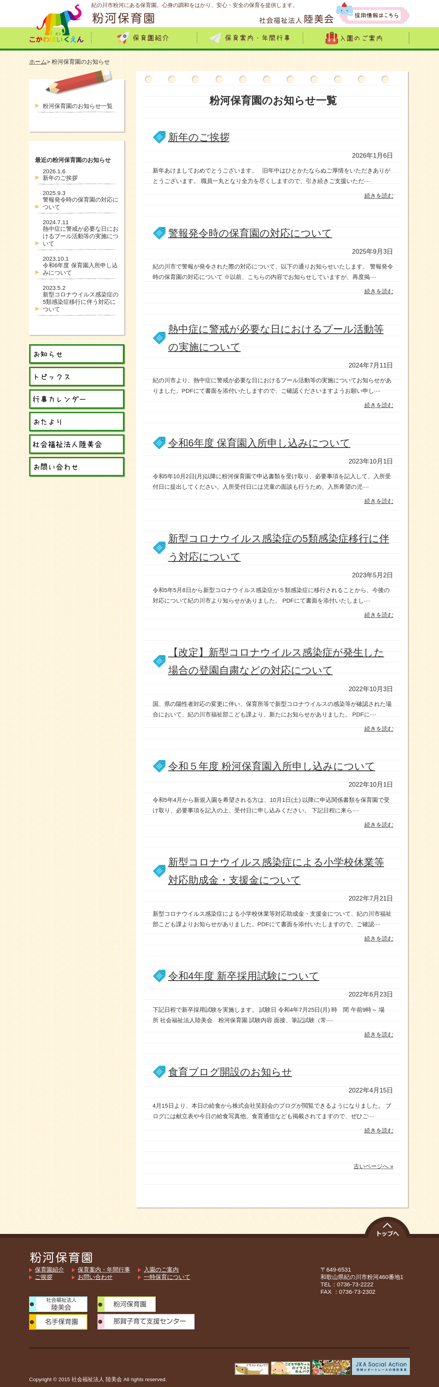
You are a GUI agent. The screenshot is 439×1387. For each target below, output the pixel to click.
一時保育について (167, 1277)
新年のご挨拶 (199, 137)
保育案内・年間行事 (104, 1269)
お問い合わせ (95, 1277)
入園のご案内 (161, 1269)
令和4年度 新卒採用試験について (243, 976)
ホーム (38, 61)
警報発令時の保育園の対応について (250, 233)
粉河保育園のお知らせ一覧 (78, 106)
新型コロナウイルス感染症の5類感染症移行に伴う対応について (80, 298)
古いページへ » (374, 1166)
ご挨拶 (43, 1277)
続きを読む (379, 195)
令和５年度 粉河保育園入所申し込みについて (271, 766)
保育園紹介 (49, 1269)
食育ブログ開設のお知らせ (230, 1071)
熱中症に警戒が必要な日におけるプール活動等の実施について (80, 233)
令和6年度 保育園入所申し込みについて (259, 442)
